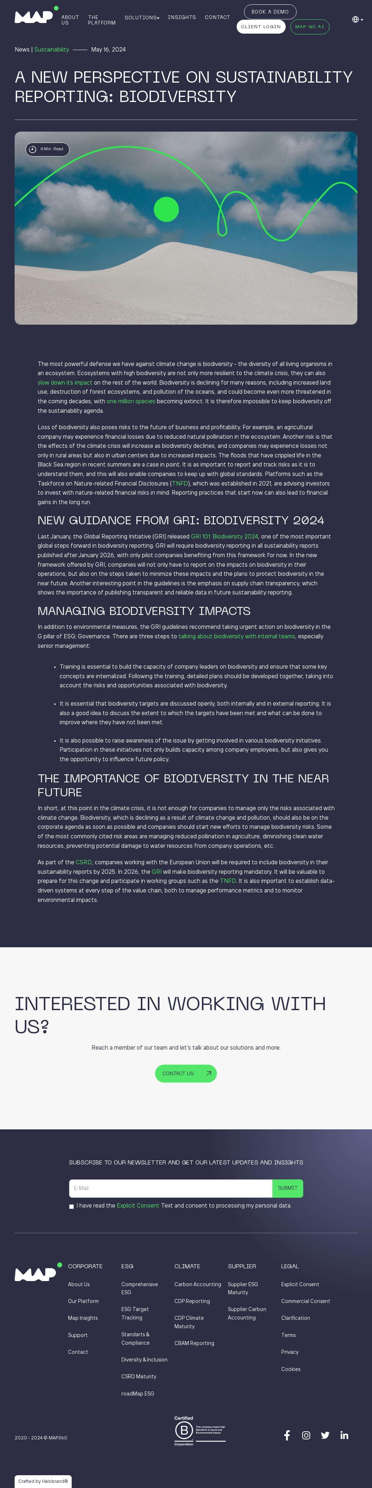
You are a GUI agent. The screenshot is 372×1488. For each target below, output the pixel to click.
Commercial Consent (305, 1301)
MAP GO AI (309, 27)
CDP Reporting (192, 1301)
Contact (217, 17)
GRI (157, 872)
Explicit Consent (138, 1206)
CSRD (84, 862)
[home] (37, 14)
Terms (288, 1335)
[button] (141, 17)
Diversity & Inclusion (144, 1360)
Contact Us (177, 1074)
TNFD (180, 484)
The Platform (102, 20)
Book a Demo (270, 12)
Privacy (289, 1352)
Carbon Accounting (197, 1284)
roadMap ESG (137, 1394)
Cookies (290, 1369)
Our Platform (83, 1301)
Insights (182, 17)
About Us (70, 20)
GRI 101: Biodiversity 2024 (224, 537)
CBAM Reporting (194, 1343)
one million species (131, 401)
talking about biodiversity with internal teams (237, 636)
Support (78, 1335)
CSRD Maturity (138, 1376)
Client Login (261, 27)
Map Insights (83, 1318)
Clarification (295, 1318)
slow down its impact (65, 383)
